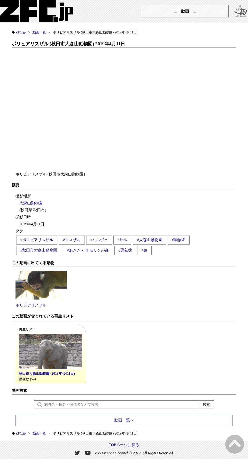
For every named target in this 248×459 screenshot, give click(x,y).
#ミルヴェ (99, 240)
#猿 (144, 250)
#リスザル (72, 240)
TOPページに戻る (124, 445)
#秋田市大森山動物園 (38, 250)
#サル (122, 240)
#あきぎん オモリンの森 (88, 250)
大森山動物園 (31, 203)
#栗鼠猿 (125, 250)
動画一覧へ (124, 420)
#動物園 (179, 240)
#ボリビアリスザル (36, 240)
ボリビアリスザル (41, 289)
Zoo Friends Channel (111, 453)
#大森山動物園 (149, 240)
